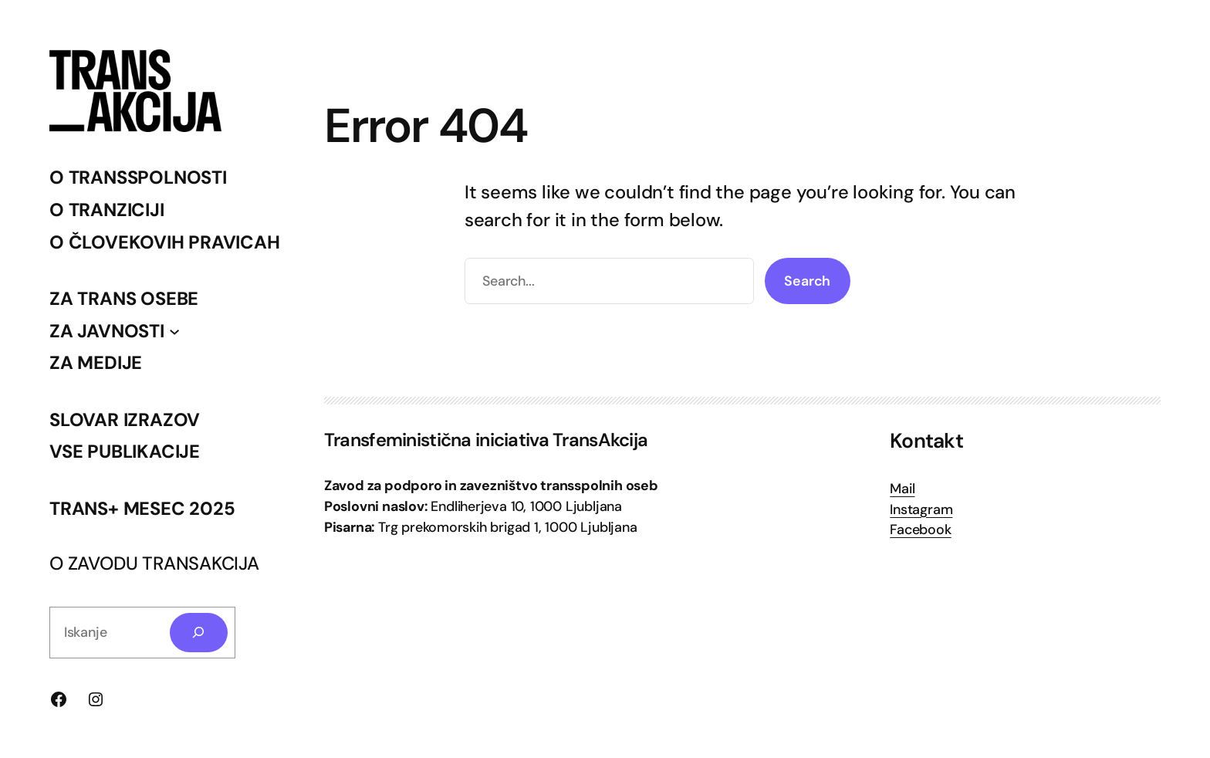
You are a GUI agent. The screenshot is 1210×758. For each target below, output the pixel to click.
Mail (902, 488)
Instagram (921, 509)
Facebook (920, 529)
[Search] (199, 633)
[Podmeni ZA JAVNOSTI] (174, 330)
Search (807, 281)
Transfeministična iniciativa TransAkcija (485, 440)
